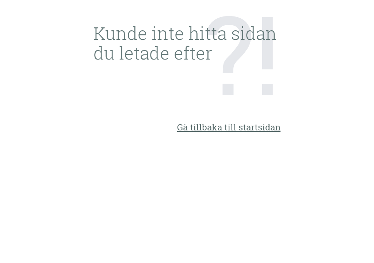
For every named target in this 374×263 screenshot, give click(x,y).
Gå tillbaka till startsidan (228, 127)
